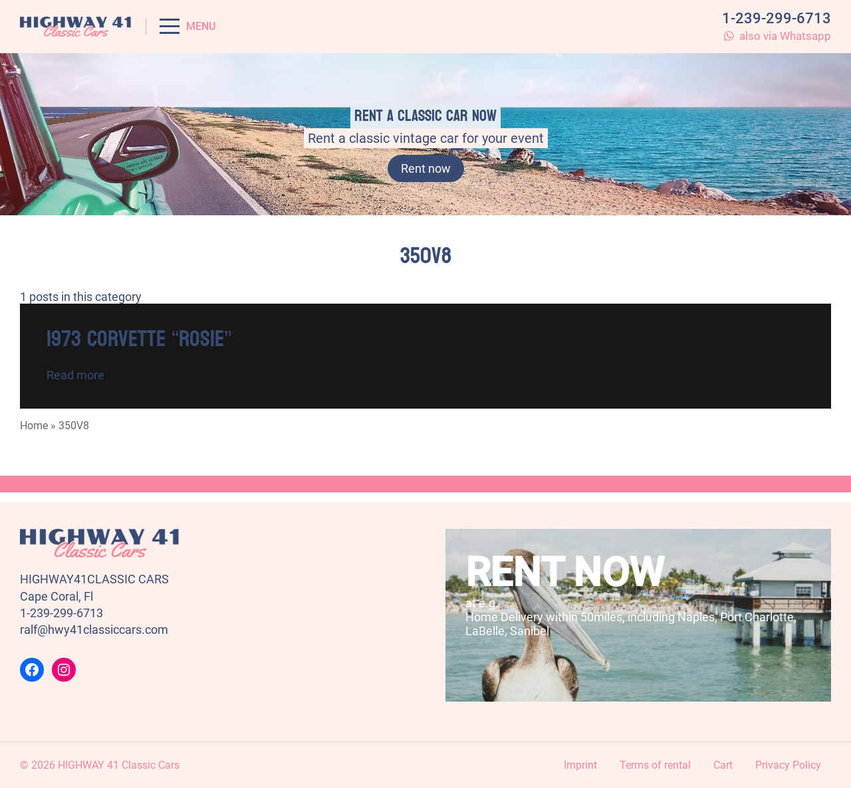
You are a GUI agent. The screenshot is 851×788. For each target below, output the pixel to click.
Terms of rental (655, 765)
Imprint (580, 765)
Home (34, 425)
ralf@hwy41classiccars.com (94, 630)
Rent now (426, 168)
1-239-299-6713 (776, 18)
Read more (75, 375)
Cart (723, 765)
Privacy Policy (788, 765)
